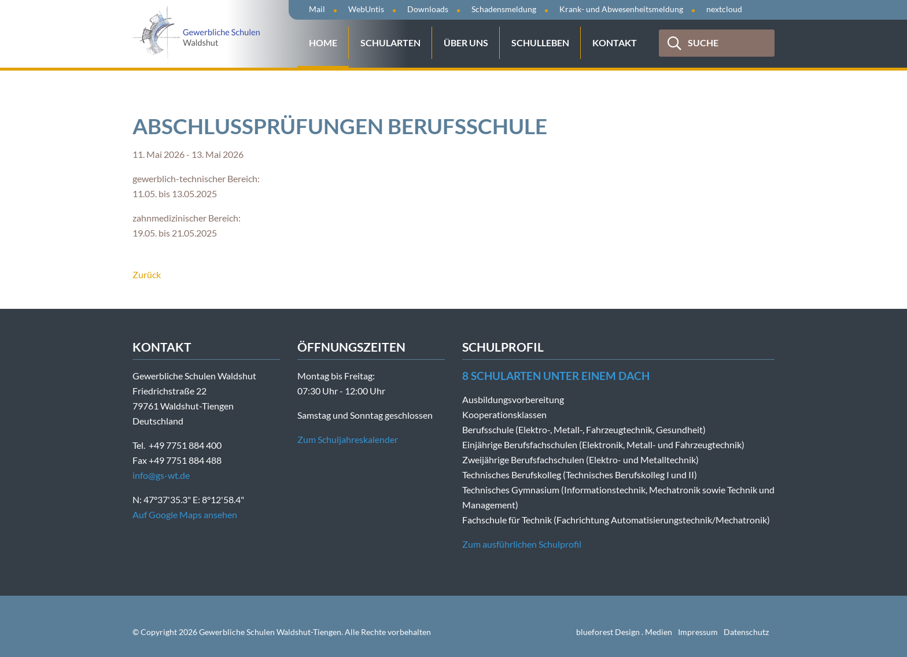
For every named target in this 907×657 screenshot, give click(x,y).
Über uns (466, 42)
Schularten (390, 42)
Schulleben (540, 42)
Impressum (698, 632)
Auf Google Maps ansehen (184, 514)
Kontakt (614, 42)
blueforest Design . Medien (624, 632)
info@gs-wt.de (161, 475)
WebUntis (366, 9)
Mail (317, 9)
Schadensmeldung (503, 9)
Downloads (427, 9)
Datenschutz (746, 632)
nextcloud (724, 9)
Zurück (146, 274)
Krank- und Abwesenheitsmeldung (621, 9)
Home (323, 42)
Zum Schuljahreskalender (347, 439)
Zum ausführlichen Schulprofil (521, 543)
